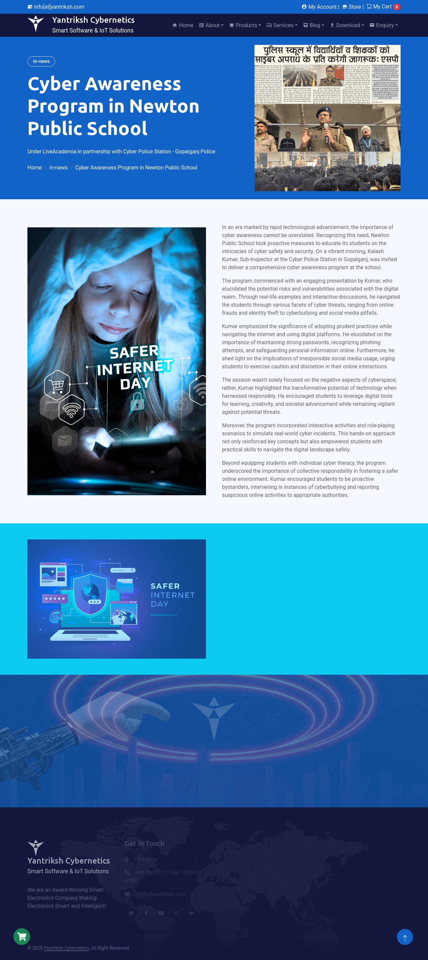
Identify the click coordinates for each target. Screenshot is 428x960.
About (209, 25)
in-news (58, 167)
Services (279, 25)
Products (243, 25)
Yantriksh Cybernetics (66, 948)
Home (182, 25)
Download (345, 25)
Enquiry (381, 25)
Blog (311, 25)
